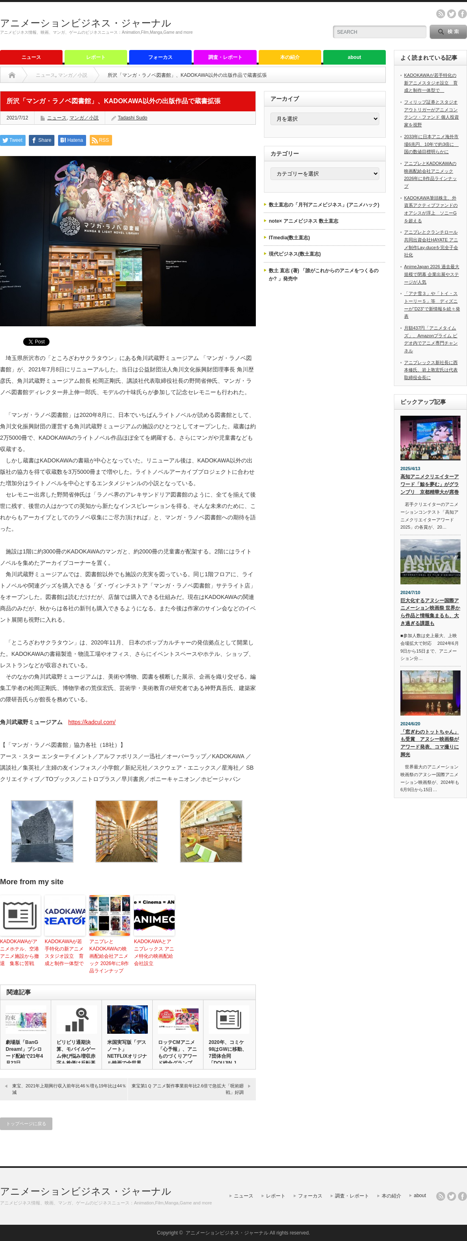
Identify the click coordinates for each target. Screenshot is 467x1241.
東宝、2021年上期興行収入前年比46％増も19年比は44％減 (69, 1088)
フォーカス (160, 57)
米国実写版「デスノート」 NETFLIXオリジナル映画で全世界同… (127, 1056)
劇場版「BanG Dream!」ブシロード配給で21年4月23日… (24, 1052)
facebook (462, 13)
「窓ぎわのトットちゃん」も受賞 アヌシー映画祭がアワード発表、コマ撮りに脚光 (429, 743)
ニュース (31, 57)
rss (440, 13)
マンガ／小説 (72, 75)
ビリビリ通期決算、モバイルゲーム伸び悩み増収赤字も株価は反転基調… (75, 1056)
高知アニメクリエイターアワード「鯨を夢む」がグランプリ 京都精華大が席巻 (429, 484)
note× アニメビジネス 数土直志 (303, 221)
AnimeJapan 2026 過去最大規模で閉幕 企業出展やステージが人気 (431, 274)
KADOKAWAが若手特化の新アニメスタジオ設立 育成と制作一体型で (65, 952)
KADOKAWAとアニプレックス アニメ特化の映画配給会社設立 (154, 952)
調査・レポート (225, 57)
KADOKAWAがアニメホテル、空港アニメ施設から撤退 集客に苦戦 (19, 952)
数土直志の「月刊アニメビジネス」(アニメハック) (324, 205)
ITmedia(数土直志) (289, 238)
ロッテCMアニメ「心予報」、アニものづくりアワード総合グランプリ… (177, 1056)
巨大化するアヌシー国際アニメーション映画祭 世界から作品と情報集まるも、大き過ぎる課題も (430, 612)
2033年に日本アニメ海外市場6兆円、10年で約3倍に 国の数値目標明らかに (431, 144)
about (354, 57)
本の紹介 (290, 57)
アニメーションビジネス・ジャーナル (85, 22)
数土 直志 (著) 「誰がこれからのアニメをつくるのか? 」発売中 (323, 275)
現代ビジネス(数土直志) (295, 254)
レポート (96, 57)
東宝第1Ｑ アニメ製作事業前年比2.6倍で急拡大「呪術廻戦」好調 (188, 1088)
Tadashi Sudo (132, 118)
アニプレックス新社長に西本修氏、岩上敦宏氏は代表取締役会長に (431, 370)
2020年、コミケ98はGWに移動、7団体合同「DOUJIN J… (228, 1052)
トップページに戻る (26, 1123)
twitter (451, 13)
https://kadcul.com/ (92, 722)
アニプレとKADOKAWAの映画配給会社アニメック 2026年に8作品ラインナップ (109, 956)
